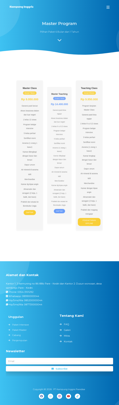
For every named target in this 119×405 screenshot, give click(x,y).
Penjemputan (20, 340)
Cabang (17, 335)
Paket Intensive (21, 325)
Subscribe (59, 368)
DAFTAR (33, 207)
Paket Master (20, 330)
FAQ (66, 324)
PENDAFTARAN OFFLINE (86, 215)
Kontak (68, 341)
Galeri (67, 330)
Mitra (67, 335)
